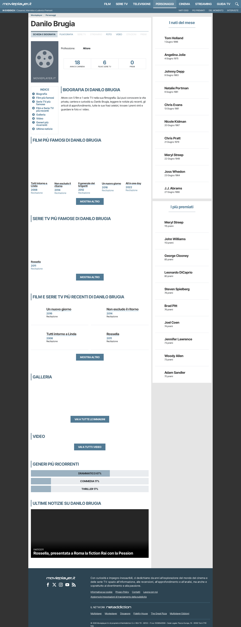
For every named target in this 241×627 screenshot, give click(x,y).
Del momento (216, 10)
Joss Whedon (174, 172)
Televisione (142, 4)
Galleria (40, 114)
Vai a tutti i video (89, 447)
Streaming (203, 4)
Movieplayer (36, 15)
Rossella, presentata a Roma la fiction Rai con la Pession (83, 553)
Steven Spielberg (177, 289)
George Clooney (176, 256)
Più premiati (198, 10)
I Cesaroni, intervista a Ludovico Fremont (34, 10)
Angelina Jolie (175, 55)
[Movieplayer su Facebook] (48, 584)
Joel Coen (171, 322)
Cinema (184, 4)
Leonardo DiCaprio (178, 272)
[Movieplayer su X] (54, 584)
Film (107, 4)
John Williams (175, 239)
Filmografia (66, 34)
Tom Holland (173, 38)
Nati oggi (183, 10)
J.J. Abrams (173, 188)
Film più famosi (45, 97)
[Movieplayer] (60, 578)
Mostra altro (90, 201)
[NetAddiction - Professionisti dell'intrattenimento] (118, 607)
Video (119, 34)
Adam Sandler (174, 373)
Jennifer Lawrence (178, 339)
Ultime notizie (44, 128)
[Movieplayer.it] (17, 4)
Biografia (41, 93)
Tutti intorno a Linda (39, 185)
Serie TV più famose (43, 103)
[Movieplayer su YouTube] (67, 584)
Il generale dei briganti (86, 185)
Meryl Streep (173, 155)
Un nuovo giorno (111, 183)
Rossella (36, 261)
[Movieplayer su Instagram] (61, 584)
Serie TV (122, 4)
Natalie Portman (176, 88)
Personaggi (51, 15)
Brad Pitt (170, 306)
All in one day (133, 183)
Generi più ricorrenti (42, 124)
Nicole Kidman (175, 121)
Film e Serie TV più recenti (45, 109)
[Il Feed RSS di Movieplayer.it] (74, 584)
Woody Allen (173, 356)
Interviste (232, 10)
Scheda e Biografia (44, 34)
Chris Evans (173, 105)
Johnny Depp (174, 71)
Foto (109, 34)
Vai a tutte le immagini (90, 419)
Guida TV (223, 4)
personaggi (165, 4)
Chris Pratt (172, 138)
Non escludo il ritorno (63, 185)
